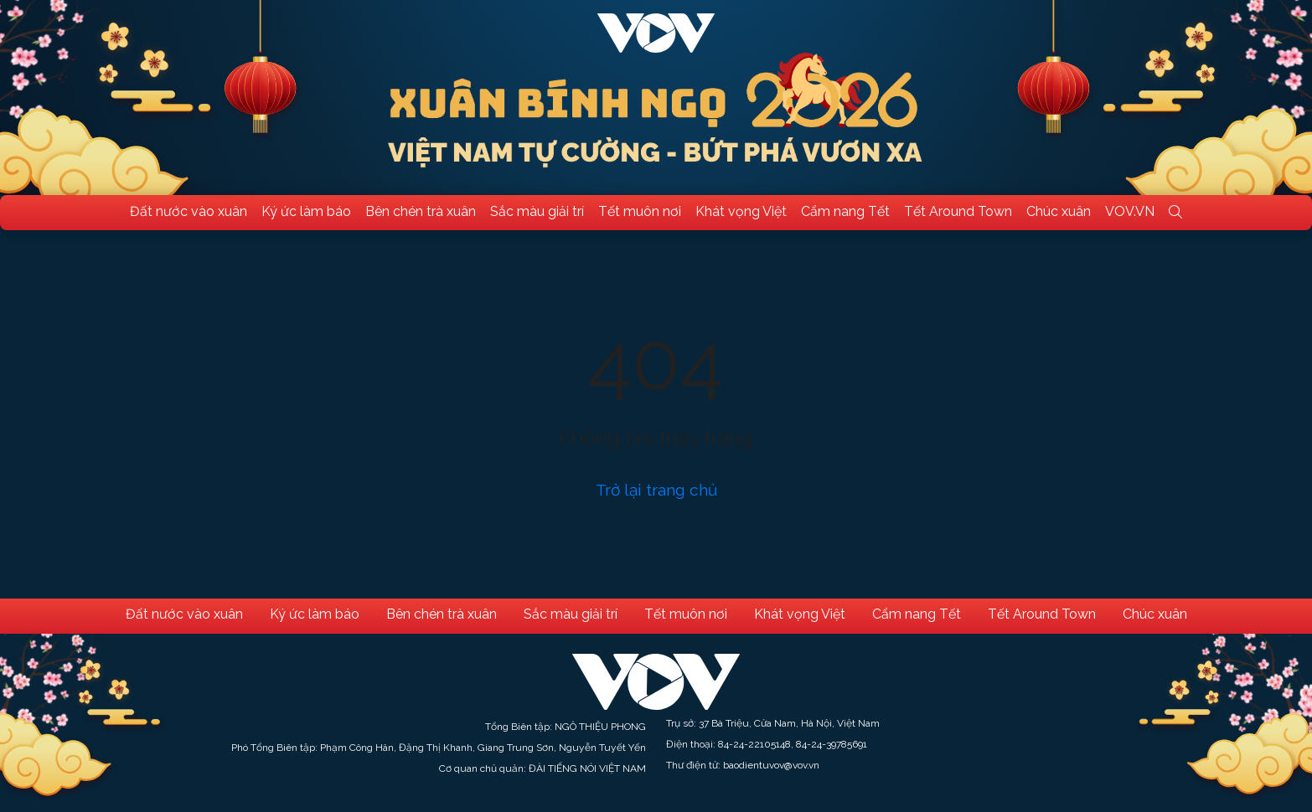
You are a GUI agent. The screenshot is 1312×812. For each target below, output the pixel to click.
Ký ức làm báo (306, 211)
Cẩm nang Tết (845, 211)
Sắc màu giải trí (537, 211)
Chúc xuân (1058, 211)
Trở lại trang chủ (656, 490)
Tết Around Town (958, 211)
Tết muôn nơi (639, 211)
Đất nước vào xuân (188, 211)
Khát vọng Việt (741, 211)
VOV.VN (1129, 211)
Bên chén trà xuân (420, 211)
